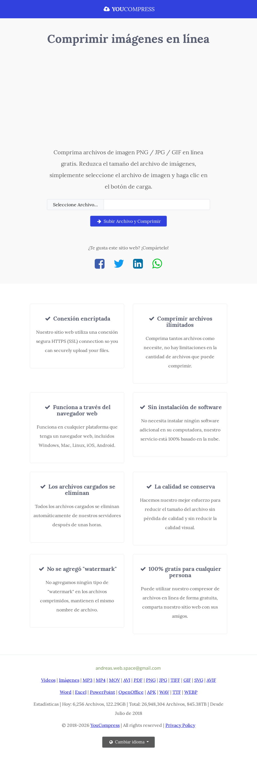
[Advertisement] (128, 98)
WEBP (190, 692)
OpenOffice (131, 692)
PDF (138, 680)
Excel (80, 692)
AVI (126, 680)
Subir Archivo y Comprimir (128, 221)
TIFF (175, 680)
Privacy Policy (180, 725)
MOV (114, 680)
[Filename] (157, 204)
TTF (177, 692)
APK (151, 692)
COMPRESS (128, 9)
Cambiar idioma (127, 742)
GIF (187, 680)
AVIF (211, 680)
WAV (164, 692)
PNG (151, 680)
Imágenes (69, 680)
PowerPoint (102, 692)
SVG (198, 680)
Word (66, 692)
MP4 (101, 680)
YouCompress (105, 725)
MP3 (87, 680)
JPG (163, 680)
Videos (48, 680)
